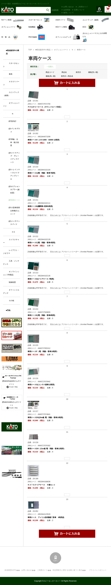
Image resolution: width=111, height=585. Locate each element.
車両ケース (81, 50)
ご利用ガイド (82, 7)
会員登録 (66, 10)
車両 (10, 74)
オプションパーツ (61, 50)
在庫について (79, 10)
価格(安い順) (93, 72)
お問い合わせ (68, 7)
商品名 (64, 72)
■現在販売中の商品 (42, 50)
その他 (11, 301)
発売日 (78, 72)
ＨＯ (13, 232)
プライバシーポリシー (97, 570)
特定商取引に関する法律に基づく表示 (67, 570)
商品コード (50, 72)
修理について (68, 13)
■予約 (8, 310)
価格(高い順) (51, 76)
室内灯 (13, 121)
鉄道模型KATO (10, 570)
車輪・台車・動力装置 (14, 142)
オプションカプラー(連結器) (15, 190)
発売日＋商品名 (67, 76)
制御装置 (12, 282)
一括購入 (50, 67)
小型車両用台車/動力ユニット (15, 211)
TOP (30, 50)
